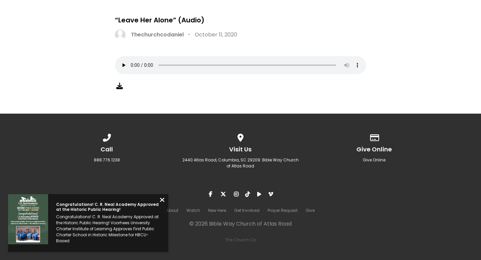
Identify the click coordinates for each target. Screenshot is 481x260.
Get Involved (365, 20)
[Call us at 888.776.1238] (107, 136)
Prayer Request (424, 20)
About (240, 20)
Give (469, 20)
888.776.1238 (107, 160)
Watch (276, 20)
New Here (316, 20)
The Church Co (240, 240)
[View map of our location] (240, 136)
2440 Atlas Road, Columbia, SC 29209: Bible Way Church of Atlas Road (240, 163)
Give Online (374, 160)
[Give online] (374, 136)
